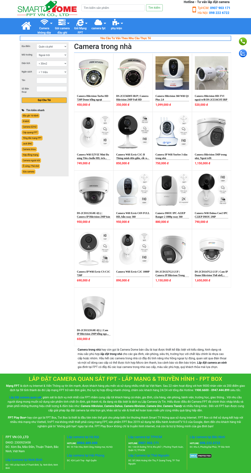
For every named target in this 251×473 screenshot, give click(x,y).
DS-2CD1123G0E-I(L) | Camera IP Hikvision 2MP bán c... (93, 215)
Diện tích (26, 63)
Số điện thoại (25, 90)
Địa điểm (26, 46)
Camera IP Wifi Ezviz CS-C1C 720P (93, 273)
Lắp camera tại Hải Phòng (85, 455)
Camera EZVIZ (30, 127)
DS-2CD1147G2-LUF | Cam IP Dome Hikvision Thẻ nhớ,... (211, 273)
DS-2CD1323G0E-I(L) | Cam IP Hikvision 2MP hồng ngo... (93, 332)
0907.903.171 (148, 443)
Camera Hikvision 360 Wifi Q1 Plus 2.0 (172, 98)
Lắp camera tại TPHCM (145, 437)
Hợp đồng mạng (30, 155)
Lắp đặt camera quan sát (25, 397)
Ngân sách (27, 71)
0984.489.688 (87, 443)
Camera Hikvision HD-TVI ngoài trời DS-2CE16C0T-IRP (211, 98)
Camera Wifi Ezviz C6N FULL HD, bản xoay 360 (133, 215)
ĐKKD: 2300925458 (18, 442)
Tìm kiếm (154, 7)
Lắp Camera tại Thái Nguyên (148, 455)
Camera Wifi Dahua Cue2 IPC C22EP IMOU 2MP (211, 215)
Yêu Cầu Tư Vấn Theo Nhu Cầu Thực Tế (125, 38)
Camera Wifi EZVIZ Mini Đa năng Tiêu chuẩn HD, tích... (93, 156)
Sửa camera (28, 171)
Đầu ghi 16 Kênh (30, 115)
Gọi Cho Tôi (44, 100)
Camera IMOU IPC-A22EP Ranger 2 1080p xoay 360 (170, 215)
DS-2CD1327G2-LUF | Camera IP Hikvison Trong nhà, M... (170, 273)
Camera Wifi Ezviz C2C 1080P (133, 271)
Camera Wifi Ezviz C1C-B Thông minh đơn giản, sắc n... (132, 156)
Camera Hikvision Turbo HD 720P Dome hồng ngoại (92, 98)
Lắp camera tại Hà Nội (83, 437)
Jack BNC (27, 143)
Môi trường (27, 54)
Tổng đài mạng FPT (32, 138)
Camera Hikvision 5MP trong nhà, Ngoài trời (211, 156)
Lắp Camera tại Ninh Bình (24, 460)
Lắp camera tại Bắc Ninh (207, 437)
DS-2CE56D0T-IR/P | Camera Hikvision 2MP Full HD (132, 98)
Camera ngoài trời (31, 160)
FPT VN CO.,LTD (17, 437)
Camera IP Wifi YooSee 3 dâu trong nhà (171, 156)
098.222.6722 (210, 443)
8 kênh (26, 121)
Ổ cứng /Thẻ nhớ (31, 166)
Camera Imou (29, 149)
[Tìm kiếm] (113, 7)
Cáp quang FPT (30, 132)
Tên (23, 80)
